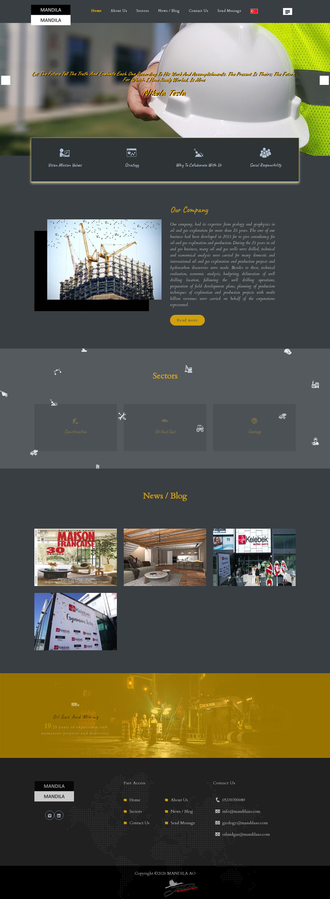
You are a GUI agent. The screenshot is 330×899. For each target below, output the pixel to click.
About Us (119, 10)
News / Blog (169, 10)
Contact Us (198, 10)
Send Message (229, 10)
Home (96, 10)
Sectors (142, 10)
